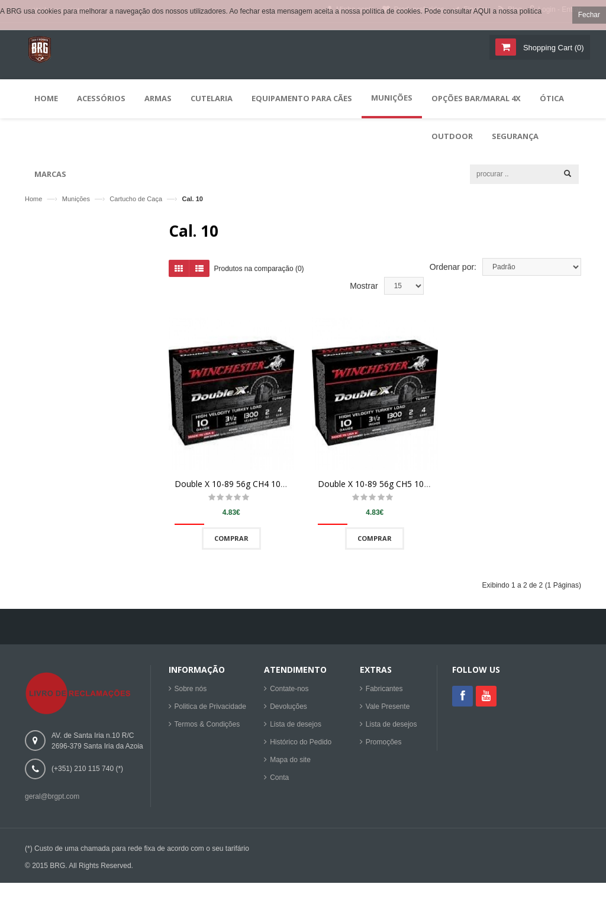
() (552, 47)
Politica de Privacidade (210, 710)
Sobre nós (191, 692)
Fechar (589, 15)
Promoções (384, 745)
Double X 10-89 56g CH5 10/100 (379, 489)
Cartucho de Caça (135, 198)
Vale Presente (388, 710)
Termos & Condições (207, 728)
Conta (279, 781)
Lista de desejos (295, 728)
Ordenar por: (453, 271)
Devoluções (288, 710)
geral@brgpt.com (52, 800)
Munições (76, 198)
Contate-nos (289, 692)
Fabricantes (384, 692)
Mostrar (364, 290)
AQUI (482, 11)
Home (33, 198)
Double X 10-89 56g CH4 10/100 (236, 489)
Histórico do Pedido (300, 745)
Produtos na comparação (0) (259, 273)
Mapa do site (290, 763)
